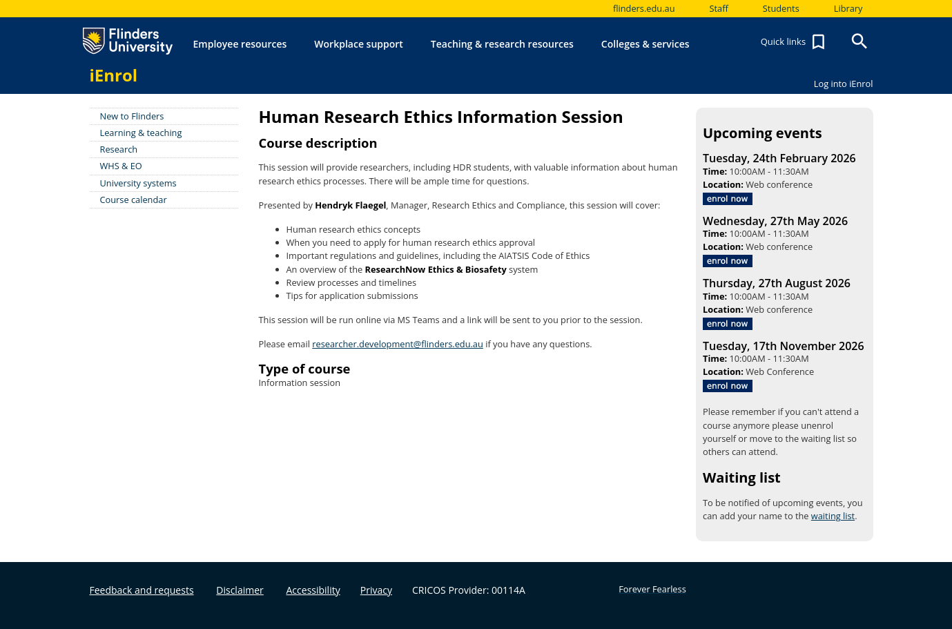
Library (848, 8)
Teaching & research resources (502, 43)
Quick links (794, 42)
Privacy (376, 590)
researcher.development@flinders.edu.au (397, 344)
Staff (719, 8)
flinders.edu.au (644, 8)
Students (781, 8)
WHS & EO (121, 165)
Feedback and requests (142, 590)
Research (119, 149)
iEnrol (114, 75)
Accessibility (313, 590)
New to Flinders (132, 116)
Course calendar (133, 199)
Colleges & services (645, 43)
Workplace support (358, 43)
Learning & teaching (141, 132)
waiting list (833, 516)
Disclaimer (239, 590)
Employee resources (240, 43)
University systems (138, 183)
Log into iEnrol (843, 83)
